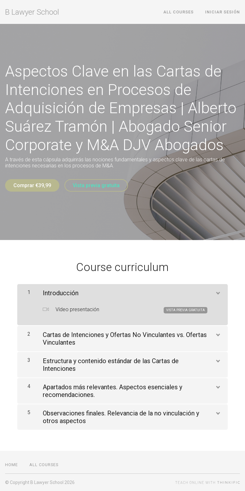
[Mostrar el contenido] (217, 291)
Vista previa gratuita (96, 185)
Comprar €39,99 (32, 185)
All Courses (178, 12)
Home (11, 464)
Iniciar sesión (222, 12)
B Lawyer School (32, 12)
